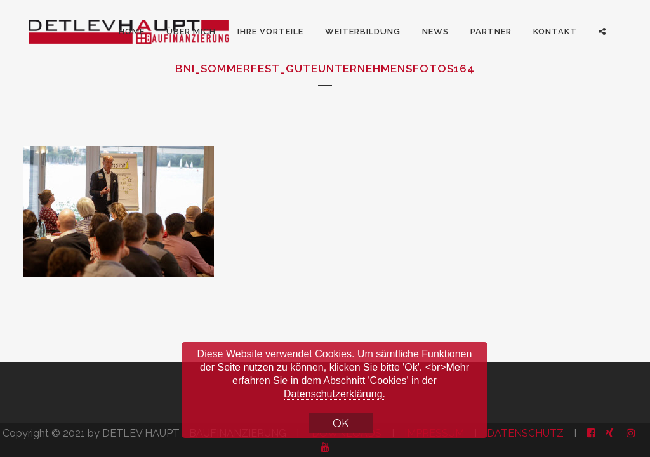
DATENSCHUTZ (525, 433)
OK (341, 423)
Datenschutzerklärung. (334, 393)
